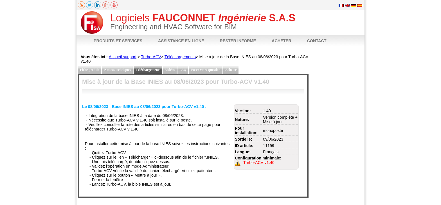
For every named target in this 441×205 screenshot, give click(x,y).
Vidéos (170, 70)
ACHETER (281, 41)
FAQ (182, 70)
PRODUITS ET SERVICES (118, 41)
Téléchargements (180, 57)
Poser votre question (205, 70)
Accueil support (122, 57)
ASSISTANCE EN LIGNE (181, 41)
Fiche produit (89, 70)
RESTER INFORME (238, 41)
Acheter (231, 70)
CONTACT (316, 41)
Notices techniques (117, 70)
